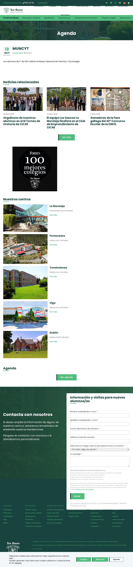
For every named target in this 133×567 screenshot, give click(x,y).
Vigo (5, 519)
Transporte (94, 526)
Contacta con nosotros (33, 526)
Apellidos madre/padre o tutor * (99, 422)
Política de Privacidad (84, 489)
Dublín (5, 523)
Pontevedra (11, 17)
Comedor (94, 523)
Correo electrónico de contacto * (99, 430)
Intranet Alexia (117, 523)
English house (74, 516)
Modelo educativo (65, 10)
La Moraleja (7, 510)
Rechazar (98, 559)
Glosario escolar (118, 519)
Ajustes (115, 559)
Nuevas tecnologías (54, 523)
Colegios (52, 6)
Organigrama (30, 516)
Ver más (66, 137)
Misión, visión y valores (33, 513)
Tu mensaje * (99, 459)
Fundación (29, 519)
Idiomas (96, 6)
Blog (113, 513)
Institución (39, 6)
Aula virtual (116, 526)
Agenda (115, 516)
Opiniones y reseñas (31, 18)
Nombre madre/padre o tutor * (99, 413)
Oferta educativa (53, 513)
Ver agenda (66, 377)
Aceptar (81, 559)
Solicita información (12, 3)
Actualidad (123, 6)
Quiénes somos (31, 510)
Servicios (109, 6)
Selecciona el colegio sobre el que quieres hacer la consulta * (99, 448)
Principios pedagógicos (55, 510)
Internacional (82, 6)
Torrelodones (8, 516)
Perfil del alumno (53, 516)
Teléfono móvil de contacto (99, 439)
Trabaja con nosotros (33, 523)
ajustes (31, 563)
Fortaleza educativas (55, 519)
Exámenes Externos (76, 513)
